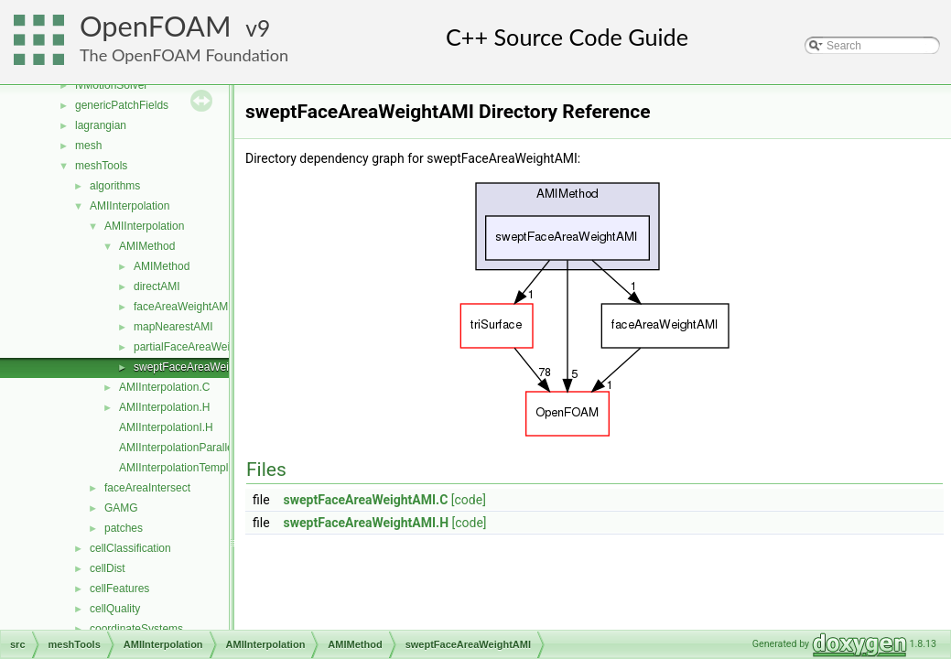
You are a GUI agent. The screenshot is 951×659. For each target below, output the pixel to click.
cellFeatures (119, 588)
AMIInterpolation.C (164, 387)
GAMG (121, 508)
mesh (88, 145)
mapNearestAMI (173, 326)
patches (123, 528)
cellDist (107, 568)
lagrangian (100, 125)
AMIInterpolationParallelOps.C (192, 447)
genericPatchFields (121, 105)
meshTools (101, 165)
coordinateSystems (136, 628)
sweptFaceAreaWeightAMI (199, 367)
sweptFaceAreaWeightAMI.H (366, 522)
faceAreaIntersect (147, 487)
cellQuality (115, 608)
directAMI (157, 286)
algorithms (115, 185)
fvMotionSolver (111, 85)
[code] (468, 499)
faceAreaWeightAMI (183, 306)
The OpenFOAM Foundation (184, 55)
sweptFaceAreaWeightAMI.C (366, 499)
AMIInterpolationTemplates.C (189, 467)
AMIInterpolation (129, 206)
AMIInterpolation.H (164, 407)
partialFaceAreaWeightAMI (199, 346)
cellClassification (130, 548)
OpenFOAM (156, 26)
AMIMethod (147, 246)
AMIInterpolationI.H (166, 427)
